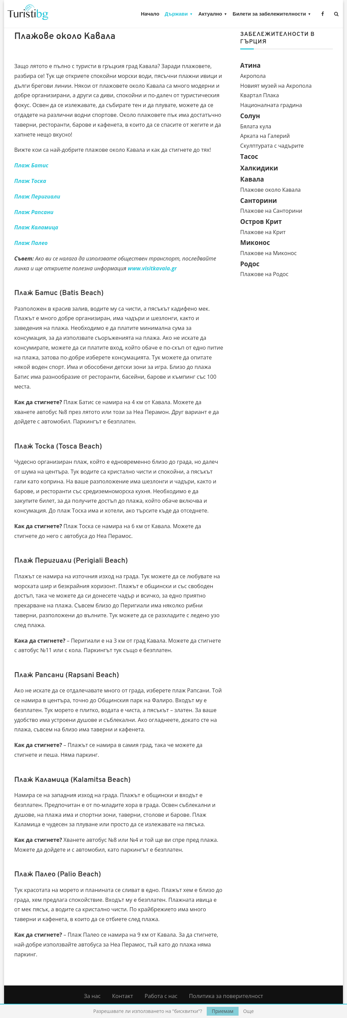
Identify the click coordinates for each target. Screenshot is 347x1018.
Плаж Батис (31, 165)
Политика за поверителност (226, 996)
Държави (176, 14)
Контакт (122, 996)
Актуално (210, 14)
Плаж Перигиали (37, 196)
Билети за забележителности (269, 14)
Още (248, 1011)
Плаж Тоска (30, 181)
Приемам (222, 1011)
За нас (92, 996)
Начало (150, 14)
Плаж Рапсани (34, 212)
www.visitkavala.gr (152, 268)
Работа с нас (161, 996)
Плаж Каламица (36, 227)
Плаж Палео (31, 243)
